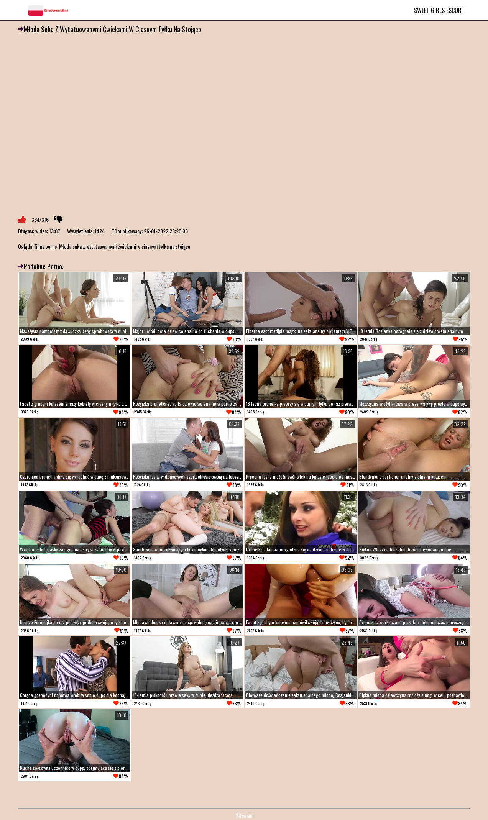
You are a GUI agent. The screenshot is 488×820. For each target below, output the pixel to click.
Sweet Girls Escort (439, 10)
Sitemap (244, 815)
